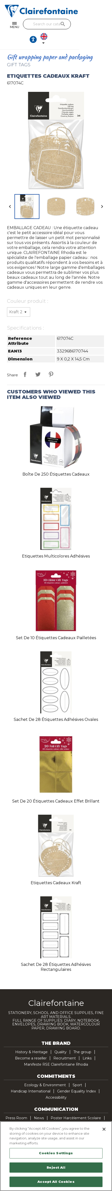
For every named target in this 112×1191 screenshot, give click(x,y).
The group (82, 1039)
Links (87, 1045)
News (39, 1105)
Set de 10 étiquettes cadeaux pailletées (56, 625)
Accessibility (56, 1084)
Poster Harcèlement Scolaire (76, 1105)
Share (25, 361)
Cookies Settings (56, 1153)
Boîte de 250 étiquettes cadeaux (56, 461)
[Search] (50, 24)
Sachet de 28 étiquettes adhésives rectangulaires (56, 954)
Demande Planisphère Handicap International (46, 1111)
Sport (77, 1072)
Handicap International (30, 1078)
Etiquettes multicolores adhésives (56, 543)
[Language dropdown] (103, 25)
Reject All (56, 1167)
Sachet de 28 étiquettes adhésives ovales (56, 706)
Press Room (16, 1105)
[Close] (104, 1129)
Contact (99, 1111)
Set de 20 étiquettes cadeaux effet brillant (56, 788)
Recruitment (64, 1045)
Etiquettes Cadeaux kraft (56, 870)
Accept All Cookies (55, 1182)
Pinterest (51, 361)
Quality (60, 1039)
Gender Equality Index (76, 1078)
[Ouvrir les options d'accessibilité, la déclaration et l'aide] (90, 25)
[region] (56, 1156)
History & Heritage (31, 1039)
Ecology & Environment (45, 1072)
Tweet (38, 361)
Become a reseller (31, 1045)
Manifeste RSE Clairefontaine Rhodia (56, 1051)
